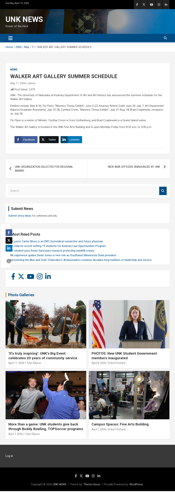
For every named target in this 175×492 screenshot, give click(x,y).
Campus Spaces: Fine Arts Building (120, 425)
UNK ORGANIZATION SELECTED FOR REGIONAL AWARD (44, 169)
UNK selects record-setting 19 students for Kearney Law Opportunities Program (57, 246)
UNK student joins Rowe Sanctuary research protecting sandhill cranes (51, 251)
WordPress (136, 485)
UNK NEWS (24, 19)
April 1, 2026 (99, 430)
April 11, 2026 (16, 363)
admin (31, 83)
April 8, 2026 (99, 363)
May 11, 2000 (18, 83)
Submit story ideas (19, 216)
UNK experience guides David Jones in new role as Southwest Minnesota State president (62, 256)
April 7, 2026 (15, 434)
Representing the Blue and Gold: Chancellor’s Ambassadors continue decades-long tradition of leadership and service (80, 260)
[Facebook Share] (26, 140)
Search (163, 192)
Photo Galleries (21, 295)
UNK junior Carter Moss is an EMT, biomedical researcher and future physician (55, 242)
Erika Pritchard (116, 363)
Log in (9, 457)
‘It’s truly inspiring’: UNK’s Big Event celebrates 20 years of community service (42, 356)
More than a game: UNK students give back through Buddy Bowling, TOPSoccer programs (45, 427)
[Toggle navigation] (10, 38)
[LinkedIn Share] (72, 140)
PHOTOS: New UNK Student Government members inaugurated (124, 356)
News (13, 69)
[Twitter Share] (49, 140)
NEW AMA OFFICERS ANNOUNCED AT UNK (134, 167)
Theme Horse (91, 485)
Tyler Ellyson (34, 363)
